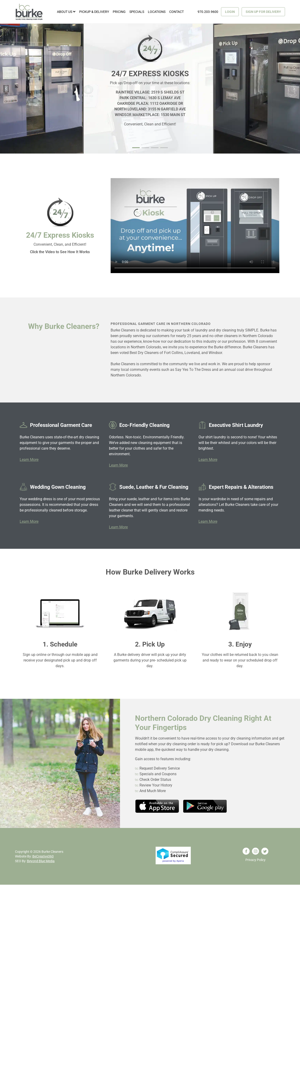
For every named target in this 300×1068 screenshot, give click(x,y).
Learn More (29, 459)
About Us (66, 12)
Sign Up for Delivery (263, 12)
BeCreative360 (43, 856)
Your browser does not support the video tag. (195, 225)
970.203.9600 (208, 12)
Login (230, 12)
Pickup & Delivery (94, 12)
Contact (176, 12)
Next (294, 88)
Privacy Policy (255, 860)
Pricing (119, 12)
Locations (156, 12)
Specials (136, 12)
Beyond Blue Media (41, 861)
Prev (6, 88)
